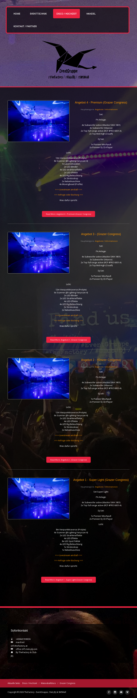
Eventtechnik (38, 13)
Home (16, 13)
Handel (91, 13)
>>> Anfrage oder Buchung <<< (68, 194)
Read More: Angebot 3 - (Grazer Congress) (68, 340)
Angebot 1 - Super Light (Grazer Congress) (101, 480)
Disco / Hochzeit (66, 13)
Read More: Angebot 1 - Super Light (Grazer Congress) (68, 580)
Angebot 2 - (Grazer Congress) (101, 360)
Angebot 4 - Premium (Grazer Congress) (101, 102)
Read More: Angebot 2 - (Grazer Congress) (68, 460)
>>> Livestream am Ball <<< (68, 189)
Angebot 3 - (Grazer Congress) (101, 234)
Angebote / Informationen (106, 109)
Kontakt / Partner (25, 26)
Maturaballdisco (48, 683)
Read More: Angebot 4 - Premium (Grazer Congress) (68, 214)
